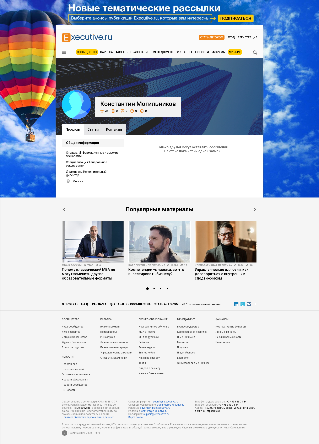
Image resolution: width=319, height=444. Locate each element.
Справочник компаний (113, 357)
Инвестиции (223, 342)
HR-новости (69, 390)
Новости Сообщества (74, 384)
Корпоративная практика (213, 265)
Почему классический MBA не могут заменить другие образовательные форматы (88, 273)
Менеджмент (163, 52)
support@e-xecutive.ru (156, 414)
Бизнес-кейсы (147, 352)
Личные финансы (226, 331)
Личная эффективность (114, 342)
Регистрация (247, 37)
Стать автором (211, 37)
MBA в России (72, 265)
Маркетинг (183, 342)
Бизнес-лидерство (188, 326)
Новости (202, 52)
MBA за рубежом (149, 337)
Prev (64, 209)
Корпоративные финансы (231, 326)
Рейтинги (144, 342)
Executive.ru (83, 407)
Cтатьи (93, 129)
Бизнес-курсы (147, 347)
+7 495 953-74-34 (237, 401)
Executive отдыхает (73, 347)
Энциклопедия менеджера (193, 363)
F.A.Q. (85, 304)
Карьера (106, 52)
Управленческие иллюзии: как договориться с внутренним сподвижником (222, 273)
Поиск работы (108, 331)
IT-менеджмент (186, 337)
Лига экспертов (71, 331)
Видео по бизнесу (149, 368)
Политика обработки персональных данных (88, 417)
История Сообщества (74, 337)
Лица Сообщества (72, 326)
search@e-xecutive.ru (165, 401)
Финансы (184, 52)
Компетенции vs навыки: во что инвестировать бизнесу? (156, 271)
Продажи (182, 347)
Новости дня (69, 364)
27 (185, 265)
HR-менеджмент (110, 326)
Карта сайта (135, 417)
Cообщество (70, 319)
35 (104, 111)
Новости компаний (73, 369)
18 (251, 265)
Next (255, 209)
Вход (231, 37)
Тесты (142, 363)
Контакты (114, 129)
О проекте (70, 304)
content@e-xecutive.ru (154, 411)
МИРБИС (235, 52)
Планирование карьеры (114, 347)
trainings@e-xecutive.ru (170, 404)
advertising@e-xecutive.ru (155, 407)
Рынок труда (107, 337)
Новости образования (75, 379)
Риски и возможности (229, 337)
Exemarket (183, 357)
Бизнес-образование (132, 52)
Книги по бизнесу (149, 357)
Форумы (219, 52)
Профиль (73, 129)
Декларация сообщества (130, 304)
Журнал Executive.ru (74, 342)
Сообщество (87, 52)
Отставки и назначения (76, 374)
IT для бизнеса (186, 352)
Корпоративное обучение (146, 265)
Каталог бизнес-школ (151, 373)
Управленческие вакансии (116, 352)
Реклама (99, 304)
